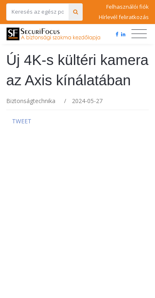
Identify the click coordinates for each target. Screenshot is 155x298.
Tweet (21, 121)
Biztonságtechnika (30, 101)
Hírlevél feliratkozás (124, 17)
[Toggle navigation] (139, 34)
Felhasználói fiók (127, 6)
